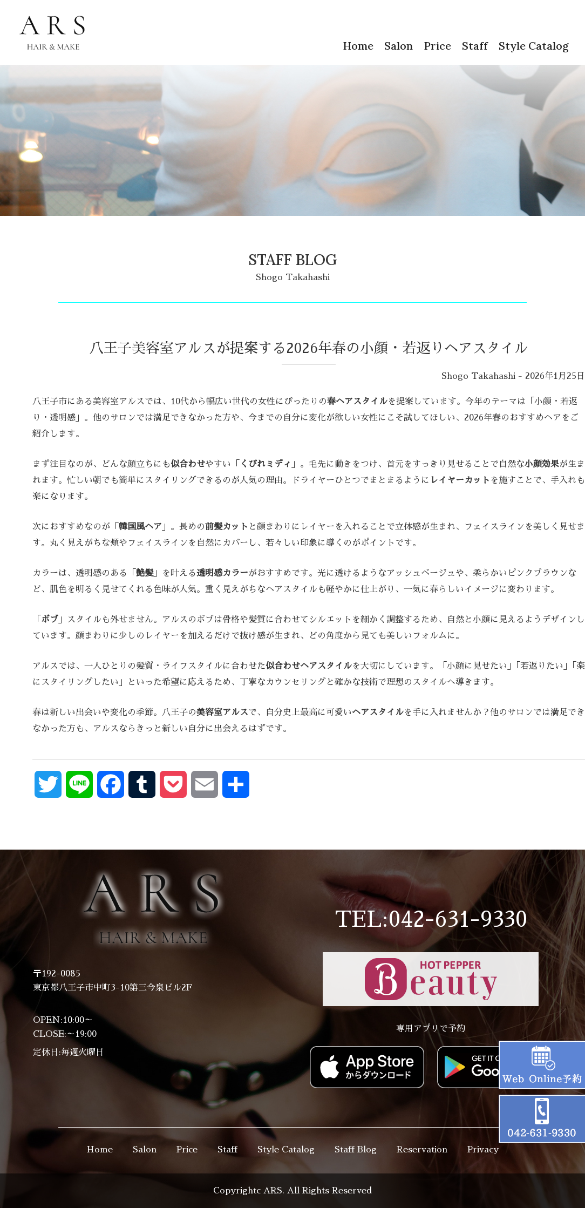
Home (358, 45)
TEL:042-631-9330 (431, 920)
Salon (398, 45)
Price (437, 45)
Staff (475, 45)
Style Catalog (534, 45)
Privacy (483, 1149)
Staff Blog (356, 1149)
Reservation (422, 1149)
